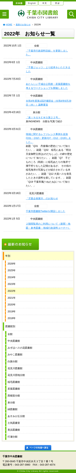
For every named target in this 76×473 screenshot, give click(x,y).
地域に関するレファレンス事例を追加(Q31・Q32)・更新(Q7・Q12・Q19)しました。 (48, 138)
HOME (9, 24)
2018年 (12, 318)
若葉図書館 (14, 388)
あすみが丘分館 (16, 416)
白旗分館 (12, 361)
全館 (10, 334)
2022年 (12, 290)
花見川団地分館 (16, 375)
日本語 (19, 2)
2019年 (12, 311)
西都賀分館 (14, 395)
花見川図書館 (15, 368)
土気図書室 (14, 422)
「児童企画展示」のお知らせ (42, 198)
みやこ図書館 (15, 354)
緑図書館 (12, 409)
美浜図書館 (14, 429)
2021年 (12, 297)
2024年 (12, 277)
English (31, 2)
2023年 (12, 284)
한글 (57, 2)
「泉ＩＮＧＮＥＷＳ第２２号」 (43, 117)
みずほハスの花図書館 (20, 347)
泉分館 (11, 402)
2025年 (12, 270)
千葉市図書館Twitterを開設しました (45, 211)
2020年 (12, 304)
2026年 (12, 263)
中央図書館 (14, 340)
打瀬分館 (12, 436)
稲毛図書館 (14, 382)
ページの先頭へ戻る (38, 447)
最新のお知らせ (23, 24)
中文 (44, 2)
